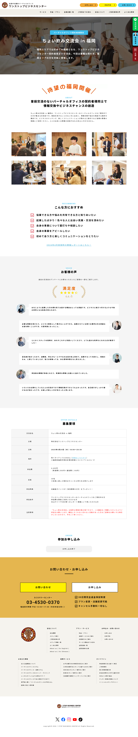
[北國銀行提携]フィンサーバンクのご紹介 (77, 676)
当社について (100, 12)
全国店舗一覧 (69, 12)
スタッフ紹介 (54, 636)
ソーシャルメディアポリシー (108, 682)
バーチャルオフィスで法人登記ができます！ (35, 679)
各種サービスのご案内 (86, 636)
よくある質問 (129, 12)
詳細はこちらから (79, 458)
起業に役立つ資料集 (27, 685)
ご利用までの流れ (84, 12)
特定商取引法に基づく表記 (108, 663)
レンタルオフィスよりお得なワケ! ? (33, 676)
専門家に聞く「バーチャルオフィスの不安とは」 (37, 682)
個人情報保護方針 (105, 670)
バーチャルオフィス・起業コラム (32, 670)
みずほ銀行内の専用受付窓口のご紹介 (75, 663)
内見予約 (108, 5)
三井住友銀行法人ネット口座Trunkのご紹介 (78, 667)
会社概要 (53, 633)
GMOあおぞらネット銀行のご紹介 (74, 670)
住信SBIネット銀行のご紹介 (72, 673)
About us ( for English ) (59, 648)
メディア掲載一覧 (56, 642)
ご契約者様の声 (114, 12)
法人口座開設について (28, 663)
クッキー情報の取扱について (108, 679)
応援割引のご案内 (85, 639)
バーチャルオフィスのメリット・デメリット (35, 673)
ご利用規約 (103, 667)
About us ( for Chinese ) (59, 651)
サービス (43, 12)
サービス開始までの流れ (87, 642)
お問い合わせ (127, 5)
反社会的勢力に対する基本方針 (109, 673)
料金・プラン (55, 12)
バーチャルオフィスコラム (30, 667)
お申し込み (89, 5)
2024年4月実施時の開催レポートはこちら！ (69, 245)
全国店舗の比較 (84, 648)
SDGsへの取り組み (105, 676)
